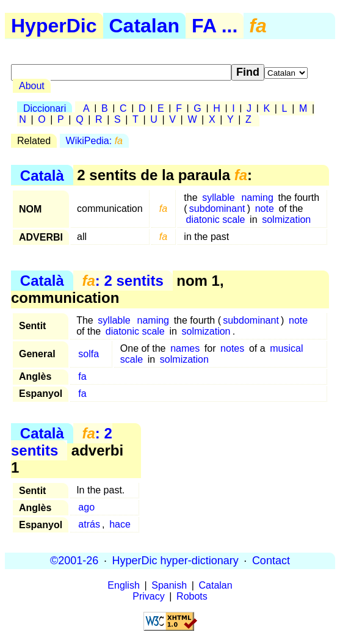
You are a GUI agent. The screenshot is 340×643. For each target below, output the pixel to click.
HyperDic (54, 26)
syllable (218, 197)
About (32, 86)
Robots (192, 596)
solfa (88, 354)
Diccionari (44, 108)
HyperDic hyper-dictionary (175, 560)
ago (86, 507)
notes (232, 348)
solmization (286, 219)
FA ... (214, 26)
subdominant (217, 208)
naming (257, 197)
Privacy (148, 596)
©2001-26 (74, 560)
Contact (271, 560)
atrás (89, 524)
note (264, 208)
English (123, 585)
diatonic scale (215, 219)
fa (82, 376)
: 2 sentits (122, 280)
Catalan (144, 26)
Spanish (169, 585)
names (185, 348)
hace (120, 524)
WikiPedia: (94, 141)
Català (42, 175)
